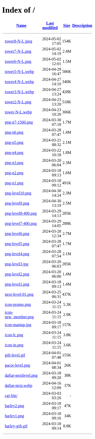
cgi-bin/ (11, 395)
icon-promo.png (18, 304)
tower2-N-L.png (18, 102)
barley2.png (14, 406)
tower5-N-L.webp (19, 71)
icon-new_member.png (19, 314)
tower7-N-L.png (18, 51)
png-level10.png (18, 193)
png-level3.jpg (16, 264)
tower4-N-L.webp (19, 81)
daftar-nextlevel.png (21, 375)
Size (66, 25)
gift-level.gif (15, 355)
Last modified (50, 25)
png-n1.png (14, 183)
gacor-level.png (17, 365)
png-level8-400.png (21, 213)
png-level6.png (17, 233)
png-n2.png (14, 173)
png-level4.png (17, 254)
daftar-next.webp (18, 385)
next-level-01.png (19, 294)
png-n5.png (14, 142)
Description (82, 25)
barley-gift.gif (16, 426)
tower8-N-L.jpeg (18, 41)
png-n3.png (14, 163)
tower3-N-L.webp (19, 92)
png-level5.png (17, 244)
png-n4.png (14, 152)
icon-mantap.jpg (18, 325)
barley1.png (14, 416)
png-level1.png (17, 284)
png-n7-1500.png (19, 122)
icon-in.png (14, 345)
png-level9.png (17, 203)
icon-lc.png (14, 335)
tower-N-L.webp (18, 112)
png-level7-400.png (21, 223)
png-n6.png (14, 132)
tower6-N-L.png (18, 61)
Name (21, 25)
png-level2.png (17, 274)
